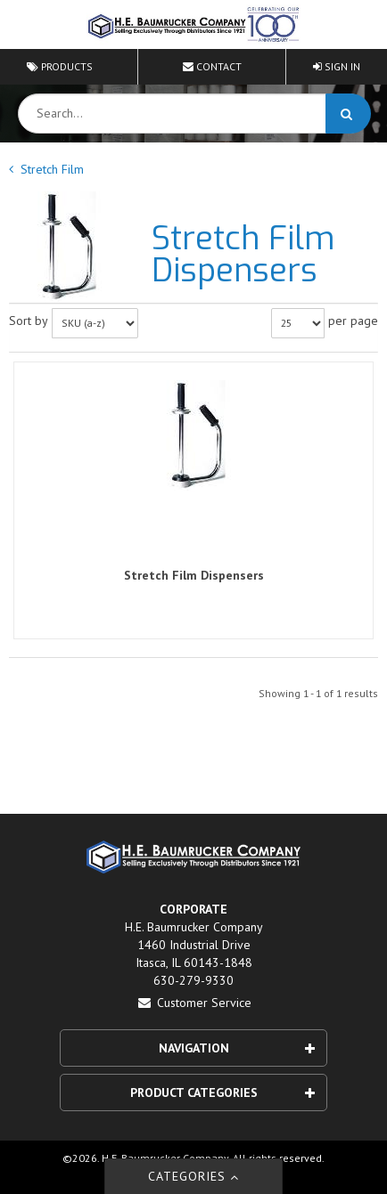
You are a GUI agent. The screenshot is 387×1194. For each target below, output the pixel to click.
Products (60, 66)
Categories (194, 1176)
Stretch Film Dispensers (194, 575)
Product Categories (223, 1092)
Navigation (237, 1048)
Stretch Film (52, 169)
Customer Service (193, 1003)
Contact (212, 66)
